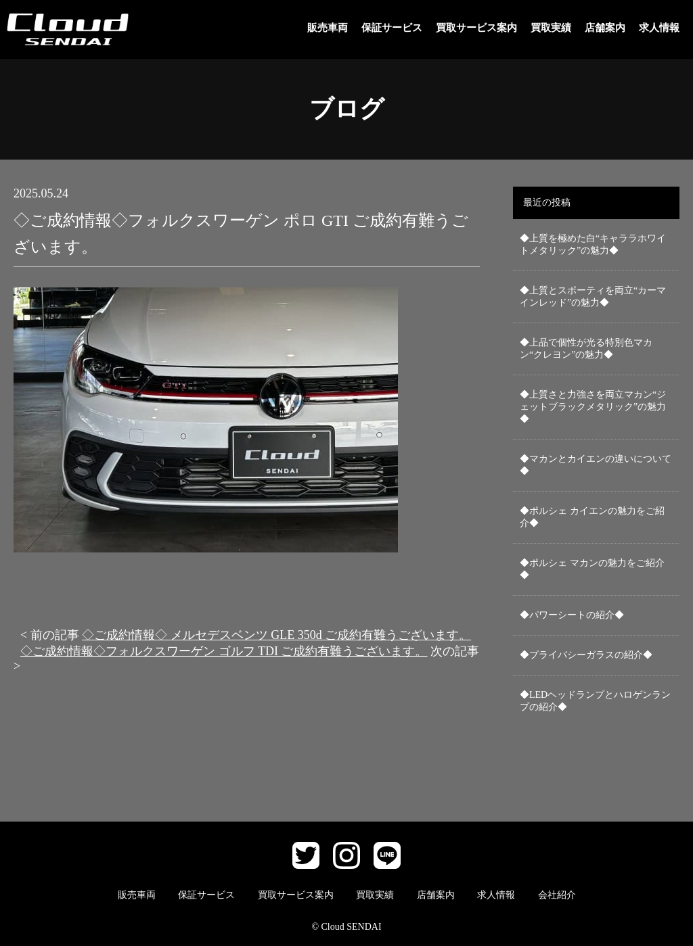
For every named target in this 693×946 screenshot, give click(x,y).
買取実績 (551, 27)
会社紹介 (557, 895)
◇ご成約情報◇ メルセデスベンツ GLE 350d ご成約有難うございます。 (276, 635)
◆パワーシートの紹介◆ (572, 615)
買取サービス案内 (476, 27)
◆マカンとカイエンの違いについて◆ (595, 465)
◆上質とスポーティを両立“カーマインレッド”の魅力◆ (593, 296)
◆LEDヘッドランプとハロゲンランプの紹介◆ (595, 701)
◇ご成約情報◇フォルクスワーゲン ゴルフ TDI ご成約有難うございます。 (224, 651)
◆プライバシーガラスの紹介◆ (586, 655)
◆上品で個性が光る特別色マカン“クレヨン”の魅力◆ (586, 348)
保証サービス (391, 27)
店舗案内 (605, 27)
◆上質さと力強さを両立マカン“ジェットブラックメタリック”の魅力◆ (593, 406)
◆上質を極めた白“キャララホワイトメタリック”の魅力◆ (593, 244)
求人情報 (659, 27)
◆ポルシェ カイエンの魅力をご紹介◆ (592, 517)
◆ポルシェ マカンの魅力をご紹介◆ (592, 569)
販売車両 (327, 27)
